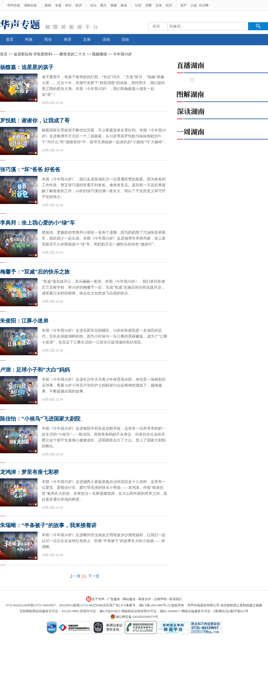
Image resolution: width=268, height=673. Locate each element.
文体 (158, 5)
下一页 (93, 576)
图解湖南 (222, 94)
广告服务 (113, 599)
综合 (125, 39)
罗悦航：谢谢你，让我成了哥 (35, 120)
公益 (194, 5)
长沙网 (204, 5)
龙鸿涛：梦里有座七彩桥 (29, 472)
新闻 (48, 5)
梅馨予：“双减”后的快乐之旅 (35, 272)
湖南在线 (30, 5)
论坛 (93, 5)
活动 (106, 39)
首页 (9, 39)
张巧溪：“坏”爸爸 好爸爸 (30, 169)
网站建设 (129, 599)
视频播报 (99, 54)
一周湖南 (222, 131)
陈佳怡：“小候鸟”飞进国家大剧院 (40, 419)
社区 (138, 5)
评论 (68, 5)
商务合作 (144, 599)
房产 (183, 5)
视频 (113, 5)
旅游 (124, 5)
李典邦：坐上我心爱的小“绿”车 (37, 223)
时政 (29, 39)
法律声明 (160, 599)
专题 (58, 5)
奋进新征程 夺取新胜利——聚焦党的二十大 (50, 54)
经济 (169, 5)
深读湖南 (222, 111)
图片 (103, 5)
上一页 (75, 576)
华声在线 (13, 5)
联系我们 (175, 599)
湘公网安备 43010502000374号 (134, 616)
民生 (48, 39)
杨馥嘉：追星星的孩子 (27, 67)
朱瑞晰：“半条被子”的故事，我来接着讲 (48, 525)
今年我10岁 (122, 54)
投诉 (78, 5)
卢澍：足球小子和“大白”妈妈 (35, 370)
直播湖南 (222, 65)
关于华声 (95, 599)
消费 (148, 5)
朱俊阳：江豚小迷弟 (24, 321)
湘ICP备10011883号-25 (154, 605)
